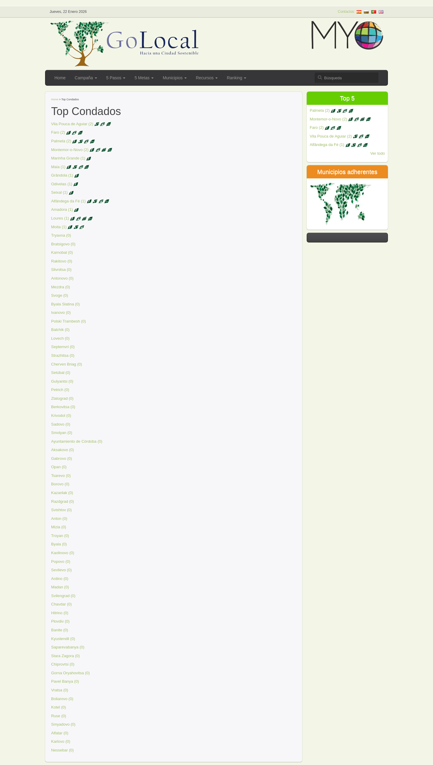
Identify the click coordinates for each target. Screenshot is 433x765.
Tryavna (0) (61, 235)
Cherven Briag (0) (66, 364)
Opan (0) (58, 467)
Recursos (207, 77)
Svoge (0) (59, 295)
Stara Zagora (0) (65, 656)
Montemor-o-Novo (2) (69, 149)
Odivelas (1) (61, 184)
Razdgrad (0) (62, 501)
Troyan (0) (60, 535)
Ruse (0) (58, 716)
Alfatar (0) (59, 733)
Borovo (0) (60, 484)
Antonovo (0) (62, 278)
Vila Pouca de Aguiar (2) (72, 124)
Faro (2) (58, 132)
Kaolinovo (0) (62, 553)
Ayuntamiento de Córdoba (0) (76, 441)
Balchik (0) (60, 329)
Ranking (236, 77)
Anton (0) (59, 518)
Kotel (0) (58, 707)
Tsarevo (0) (61, 475)
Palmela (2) (61, 141)
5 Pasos (115, 77)
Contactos (346, 12)
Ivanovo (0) (61, 312)
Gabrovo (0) (61, 458)
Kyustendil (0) (63, 638)
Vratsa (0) (59, 690)
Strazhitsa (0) (62, 355)
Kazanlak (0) (62, 492)
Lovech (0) (60, 338)
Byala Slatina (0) (65, 304)
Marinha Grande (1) (68, 158)
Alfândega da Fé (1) (68, 201)
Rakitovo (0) (61, 261)
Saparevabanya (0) (67, 647)
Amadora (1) (62, 209)
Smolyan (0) (61, 432)
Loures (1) (60, 218)
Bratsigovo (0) (63, 244)
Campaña (86, 77)
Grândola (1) (62, 175)
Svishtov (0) (61, 510)
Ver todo (377, 153)
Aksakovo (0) (62, 450)
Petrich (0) (60, 389)
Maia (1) (58, 167)
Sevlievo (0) (61, 570)
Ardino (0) (59, 578)
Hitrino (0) (59, 613)
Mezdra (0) (60, 287)
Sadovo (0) (60, 424)
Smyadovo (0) (63, 724)
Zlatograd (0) (62, 398)
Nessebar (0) (62, 750)
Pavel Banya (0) (65, 681)
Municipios (175, 77)
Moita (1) (58, 227)
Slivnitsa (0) (61, 269)
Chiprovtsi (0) (62, 664)
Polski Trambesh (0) (68, 321)
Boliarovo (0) (62, 699)
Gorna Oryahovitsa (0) (70, 673)
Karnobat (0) (62, 252)
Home (60, 77)
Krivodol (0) (61, 415)
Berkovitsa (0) (63, 407)
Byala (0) (59, 544)
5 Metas (144, 77)
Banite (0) (59, 630)
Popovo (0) (60, 561)
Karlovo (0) (60, 741)
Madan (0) (60, 587)
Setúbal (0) (60, 372)
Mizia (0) (58, 527)
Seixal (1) (59, 192)
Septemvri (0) (63, 347)
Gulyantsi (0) (62, 381)
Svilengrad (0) (63, 595)
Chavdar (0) (61, 604)
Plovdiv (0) (60, 621)
